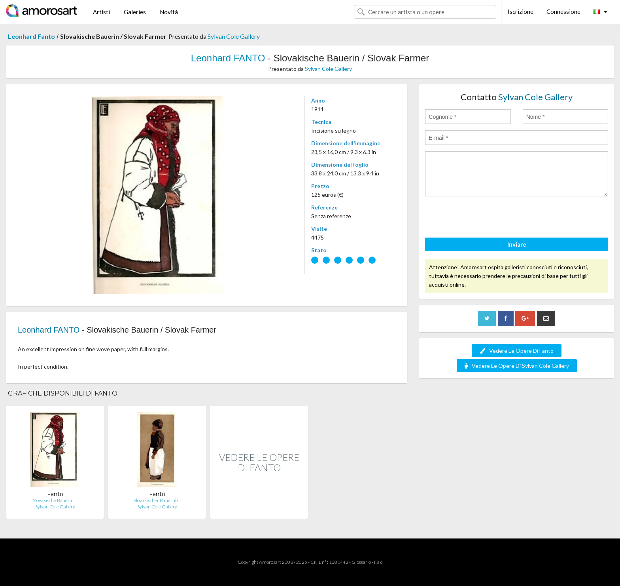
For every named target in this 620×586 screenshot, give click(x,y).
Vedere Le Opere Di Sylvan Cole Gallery (517, 365)
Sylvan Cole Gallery (234, 36)
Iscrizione (520, 11)
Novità (169, 11)
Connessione (563, 11)
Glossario (361, 562)
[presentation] (485, 218)
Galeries (135, 11)
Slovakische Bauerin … (55, 500)
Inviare (516, 244)
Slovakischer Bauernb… (157, 500)
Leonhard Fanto (31, 36)
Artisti (101, 11)
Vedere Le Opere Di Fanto (517, 350)
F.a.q (378, 562)
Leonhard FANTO (228, 58)
